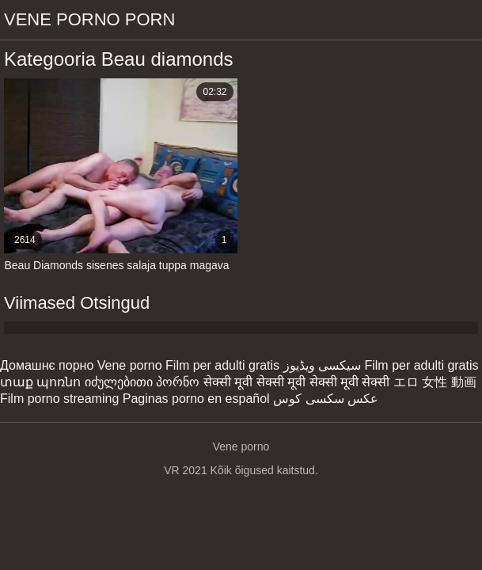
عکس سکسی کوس (325, 398)
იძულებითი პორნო (142, 382)
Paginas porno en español (196, 398)
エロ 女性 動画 (434, 382)
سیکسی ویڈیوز (322, 365)
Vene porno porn (89, 19)
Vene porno (129, 365)
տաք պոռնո (40, 382)
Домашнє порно (46, 365)
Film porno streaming (59, 398)
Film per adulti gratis (222, 365)
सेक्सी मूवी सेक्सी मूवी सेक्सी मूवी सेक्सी (296, 382)
